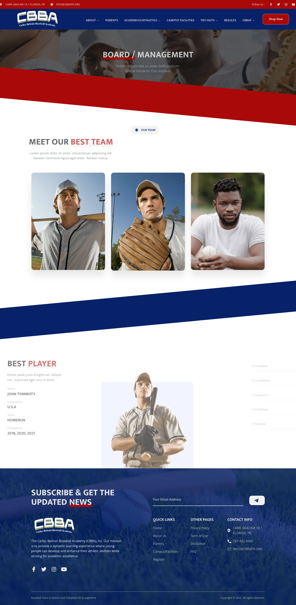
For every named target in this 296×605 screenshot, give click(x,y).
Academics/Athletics (143, 20)
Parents (113, 20)
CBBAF (249, 20)
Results (231, 20)
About (94, 20)
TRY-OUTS (210, 20)
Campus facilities (182, 20)
